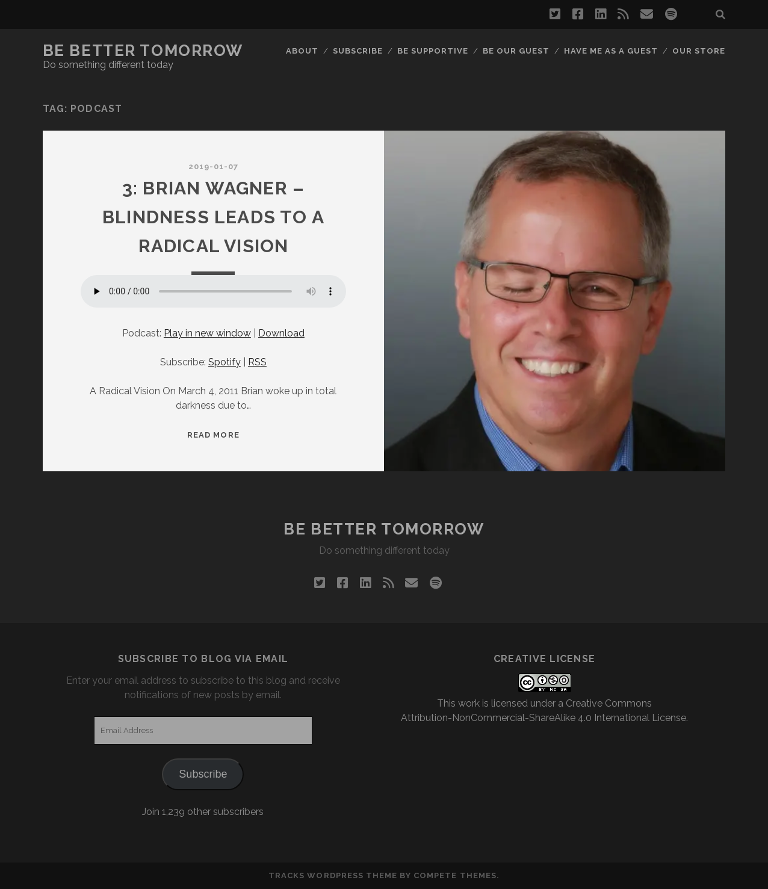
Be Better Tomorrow (143, 51)
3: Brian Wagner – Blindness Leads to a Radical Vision (213, 217)
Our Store (698, 50)
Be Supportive (433, 50)
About (302, 50)
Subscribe (358, 50)
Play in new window (207, 333)
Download (281, 333)
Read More (213, 434)
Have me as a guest (611, 50)
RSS (257, 362)
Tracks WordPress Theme (332, 875)
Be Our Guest (516, 50)
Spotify (224, 362)
